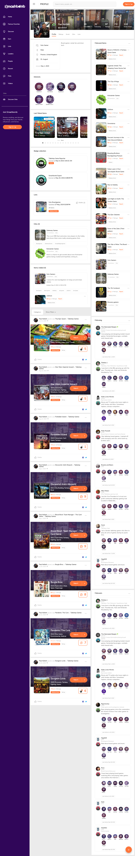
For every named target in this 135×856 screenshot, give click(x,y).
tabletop (54, 290)
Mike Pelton (105, 491)
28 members (50, 251)
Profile (44, 4)
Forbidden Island (60, 417)
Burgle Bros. (59, 564)
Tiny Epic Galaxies (113, 215)
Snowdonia (111, 124)
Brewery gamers (113, 302)
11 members (50, 233)
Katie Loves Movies (107, 397)
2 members (110, 305)
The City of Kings (113, 82)
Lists (79, 34)
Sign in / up (12, 127)
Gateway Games (52, 230)
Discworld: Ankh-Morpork (63, 465)
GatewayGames (48, 243)
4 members (50, 276)
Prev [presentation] (58, 140)
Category (37, 312)
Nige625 (104, 559)
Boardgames (39, 243)
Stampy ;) (104, 363)
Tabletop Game (55, 350)
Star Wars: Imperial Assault (71, 133)
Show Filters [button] (51, 312)
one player (75, 290)
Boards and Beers (107, 465)
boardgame (38, 290)
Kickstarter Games (53, 249)
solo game (61, 290)
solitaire (68, 290)
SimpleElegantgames (60, 243)
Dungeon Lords (60, 661)
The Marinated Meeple (108, 327)
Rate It (60, 299)
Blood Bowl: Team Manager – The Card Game (60, 515)
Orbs (73, 34)
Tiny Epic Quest (42, 133)
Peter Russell (105, 431)
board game (47, 290)
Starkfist (104, 828)
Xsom (103, 525)
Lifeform (49, 296)
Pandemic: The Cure (62, 613)
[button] (43, 143)
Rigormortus (105, 704)
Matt (102, 802)
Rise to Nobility (112, 185)
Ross (102, 768)
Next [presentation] (62, 140)
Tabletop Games (49, 119)
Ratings (61, 34)
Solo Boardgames (55, 202)
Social (68, 34)
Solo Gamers (51, 274)
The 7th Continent (113, 288)
